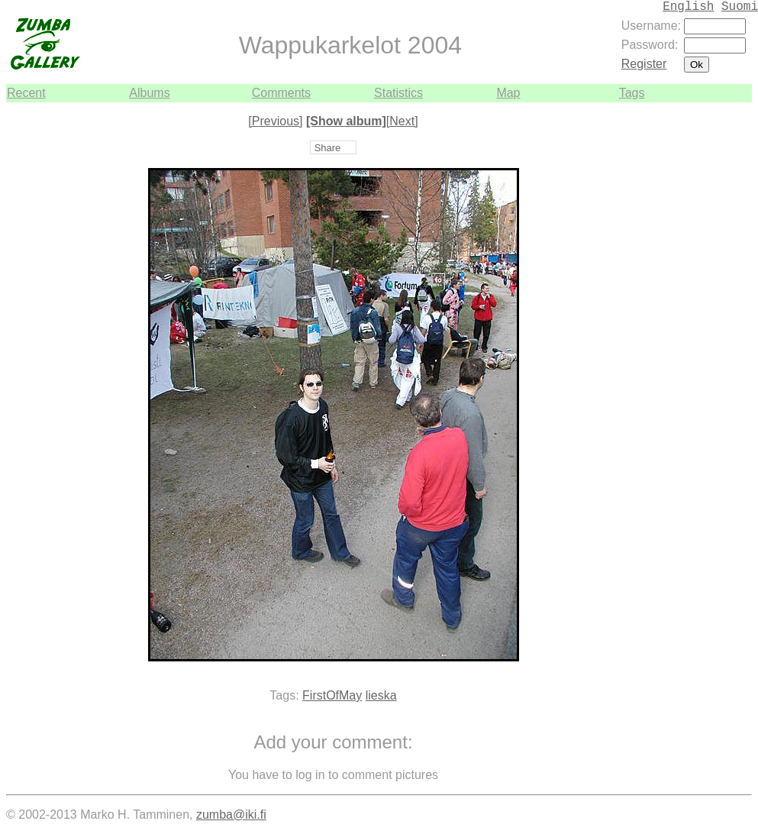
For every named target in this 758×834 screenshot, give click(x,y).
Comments (281, 92)
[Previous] (275, 121)
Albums (149, 92)
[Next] (402, 121)
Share (327, 148)
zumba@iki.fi (231, 814)
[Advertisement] (706, 331)
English (688, 7)
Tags (632, 92)
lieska (381, 695)
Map (508, 92)
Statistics (398, 92)
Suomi (739, 7)
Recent (26, 92)
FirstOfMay (332, 695)
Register (644, 63)
